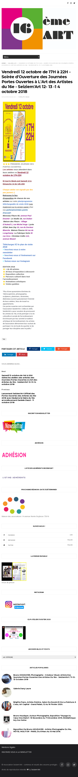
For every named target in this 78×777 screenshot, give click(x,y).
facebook (37, 534)
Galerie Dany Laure (22, 688)
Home (4, 63)
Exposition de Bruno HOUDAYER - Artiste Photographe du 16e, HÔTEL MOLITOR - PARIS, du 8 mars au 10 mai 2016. (42, 730)
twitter (37, 545)
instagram (37, 539)
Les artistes (8, 169)
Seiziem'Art (35, 769)
